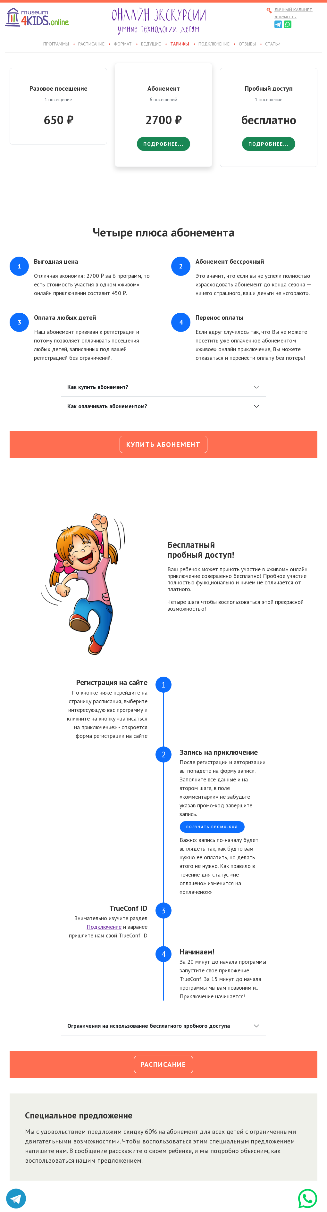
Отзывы (247, 44)
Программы (56, 44)
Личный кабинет (293, 10)
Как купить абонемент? (97, 387)
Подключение (214, 44)
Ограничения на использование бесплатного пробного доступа (148, 1025)
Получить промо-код (212, 827)
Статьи (273, 44)
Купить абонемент (163, 444)
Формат (123, 44)
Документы (285, 17)
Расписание (91, 44)
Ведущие (151, 44)
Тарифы (179, 44)
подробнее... (163, 144)
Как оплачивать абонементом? (107, 406)
